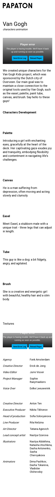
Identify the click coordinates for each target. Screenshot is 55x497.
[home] (17, 5)
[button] (49, 5)
